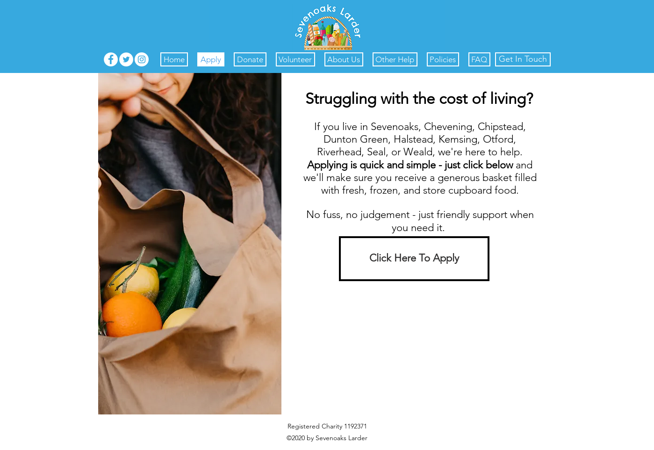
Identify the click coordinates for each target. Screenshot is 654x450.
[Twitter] (126, 59)
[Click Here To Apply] (414, 258)
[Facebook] (111, 59)
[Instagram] (142, 59)
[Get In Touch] (523, 59)
